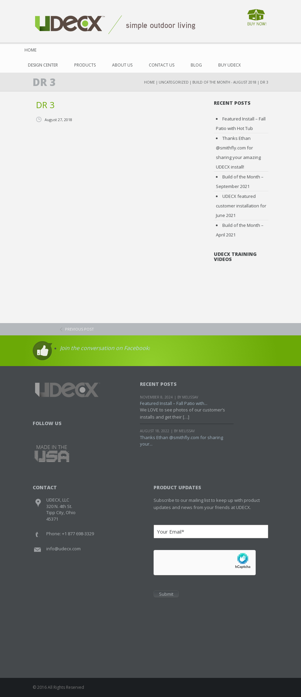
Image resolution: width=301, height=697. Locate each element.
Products (85, 65)
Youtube (64, 432)
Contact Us (161, 65)
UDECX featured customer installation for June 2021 (241, 205)
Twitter (52, 432)
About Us (122, 65)
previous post (79, 329)
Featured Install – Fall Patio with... (173, 403)
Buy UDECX (229, 65)
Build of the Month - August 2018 (224, 82)
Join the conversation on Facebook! (105, 348)
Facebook (39, 432)
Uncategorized (174, 82)
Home (30, 50)
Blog (196, 65)
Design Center (43, 65)
